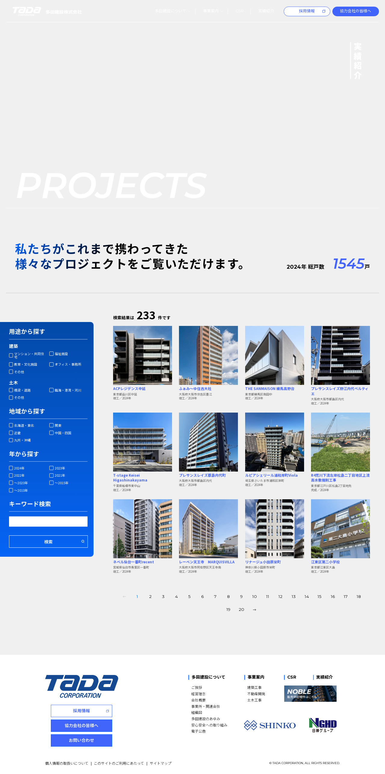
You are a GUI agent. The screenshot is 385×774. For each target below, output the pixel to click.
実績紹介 (324, 677)
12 (280, 596)
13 (294, 596)
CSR (291, 677)
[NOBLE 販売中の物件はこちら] (310, 694)
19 (228, 609)
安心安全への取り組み (209, 724)
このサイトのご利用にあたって (119, 763)
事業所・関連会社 (205, 706)
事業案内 (256, 677)
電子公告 (198, 730)
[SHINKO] (270, 725)
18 (359, 596)
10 (254, 596)
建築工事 (254, 687)
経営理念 (198, 693)
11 (267, 596)
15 (320, 596)
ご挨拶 (196, 687)
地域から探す (27, 411)
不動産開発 (256, 693)
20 (241, 609)
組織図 (196, 712)
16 (333, 596)
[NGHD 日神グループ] (322, 725)
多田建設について (208, 677)
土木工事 (254, 699)
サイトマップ (160, 763)
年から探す (24, 454)
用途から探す (27, 331)
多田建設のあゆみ (205, 718)
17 (346, 596)
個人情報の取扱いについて (66, 763)
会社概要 (198, 699)
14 (307, 596)
